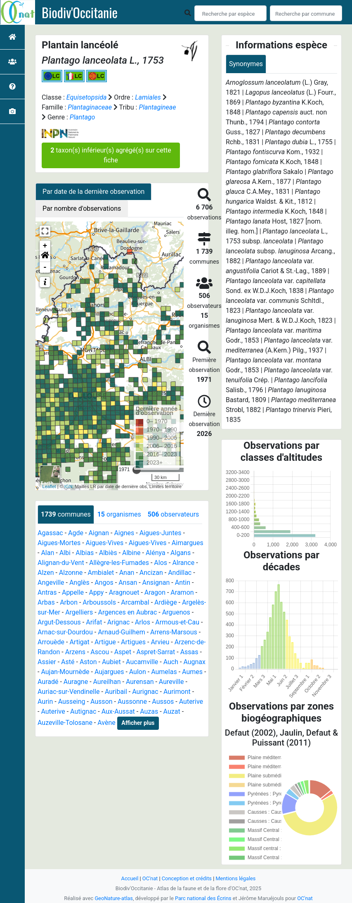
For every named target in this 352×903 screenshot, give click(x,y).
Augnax (194, 662)
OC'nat (150, 878)
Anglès (79, 582)
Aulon (137, 672)
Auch (170, 662)
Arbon (69, 602)
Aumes (192, 672)
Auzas (149, 711)
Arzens (75, 652)
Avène (106, 723)
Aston (88, 662)
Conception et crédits (187, 878)
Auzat (171, 711)
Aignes (124, 533)
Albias (85, 553)
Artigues (133, 642)
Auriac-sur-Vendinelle (69, 692)
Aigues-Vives (105, 543)
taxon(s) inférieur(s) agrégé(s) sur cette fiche (110, 155)
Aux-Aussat (118, 711)
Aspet (122, 652)
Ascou (99, 652)
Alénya (155, 553)
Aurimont (177, 692)
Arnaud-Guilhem (121, 632)
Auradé (48, 682)
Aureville (171, 682)
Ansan (127, 582)
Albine (131, 553)
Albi (65, 553)
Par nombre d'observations (82, 208)
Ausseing (71, 701)
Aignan (98, 533)
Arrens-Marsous (173, 632)
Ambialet (101, 573)
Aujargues (109, 672)
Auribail (116, 692)
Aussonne (132, 701)
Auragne (76, 682)
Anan (127, 573)
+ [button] (45, 246)
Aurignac (145, 692)
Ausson (101, 701)
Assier (47, 662)
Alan (47, 553)
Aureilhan (107, 682)
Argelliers (79, 612)
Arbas (46, 602)
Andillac (179, 573)
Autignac (83, 711)
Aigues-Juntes (160, 533)
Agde (75, 533)
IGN (68, 486)
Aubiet (111, 662)
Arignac (118, 622)
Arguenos (176, 612)
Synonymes (246, 64)
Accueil (130, 878)
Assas (189, 652)
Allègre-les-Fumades (119, 563)
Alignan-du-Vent (61, 563)
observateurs (173, 514)
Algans (180, 553)
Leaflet (49, 486)
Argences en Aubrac (127, 612)
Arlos (142, 622)
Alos (160, 563)
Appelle (73, 592)
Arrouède (51, 642)
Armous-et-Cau (177, 622)
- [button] (45, 267)
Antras (47, 592)
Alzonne (71, 573)
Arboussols (99, 602)
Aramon (182, 592)
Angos (103, 582)
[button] (45, 256)
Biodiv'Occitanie (80, 12)
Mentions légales (235, 878)
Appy (96, 592)
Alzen (46, 573)
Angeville (51, 582)
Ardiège (165, 602)
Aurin (45, 701)
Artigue (105, 642)
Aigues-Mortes (59, 543)
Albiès (108, 553)
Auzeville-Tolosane (65, 723)
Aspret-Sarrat (156, 652)
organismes (119, 514)
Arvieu (160, 642)
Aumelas (164, 672)
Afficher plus (137, 723)
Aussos (163, 701)
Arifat (94, 622)
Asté (67, 662)
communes (66, 514)
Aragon (154, 592)
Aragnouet (124, 592)
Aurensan (140, 682)
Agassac (50, 533)
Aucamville (142, 662)
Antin (182, 582)
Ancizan (151, 573)
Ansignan (156, 582)
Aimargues (187, 543)
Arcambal (135, 602)
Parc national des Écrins (203, 898)
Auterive (191, 701)
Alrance (183, 563)
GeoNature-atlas (113, 898)
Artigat (79, 642)
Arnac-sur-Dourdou (65, 632)
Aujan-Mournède (65, 672)
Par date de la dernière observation (93, 191)
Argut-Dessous (59, 622)
